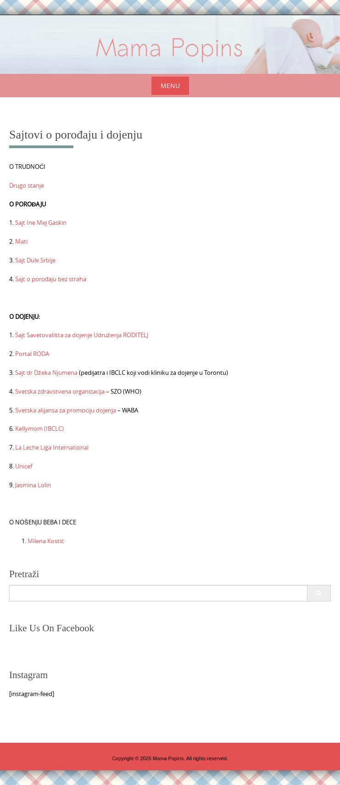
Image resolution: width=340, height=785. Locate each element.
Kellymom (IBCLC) (39, 428)
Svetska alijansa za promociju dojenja (65, 410)
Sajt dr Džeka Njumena (46, 372)
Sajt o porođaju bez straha (50, 279)
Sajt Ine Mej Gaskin (41, 222)
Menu (170, 85)
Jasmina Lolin (33, 485)
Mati (21, 241)
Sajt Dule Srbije (35, 260)
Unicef (23, 466)
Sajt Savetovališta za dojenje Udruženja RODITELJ (81, 335)
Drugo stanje (26, 185)
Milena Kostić (46, 541)
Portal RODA (32, 354)
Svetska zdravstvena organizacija (60, 391)
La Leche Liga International (52, 447)
